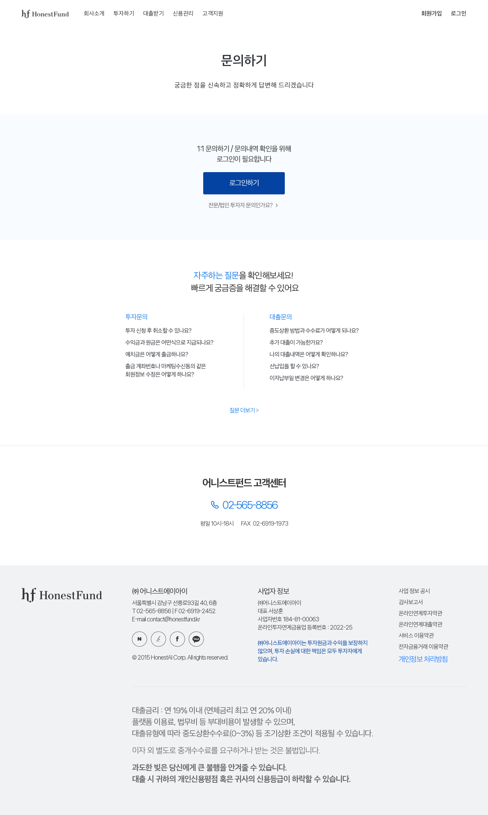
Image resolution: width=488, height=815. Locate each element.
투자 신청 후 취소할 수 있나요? (158, 331)
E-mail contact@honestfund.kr (166, 619)
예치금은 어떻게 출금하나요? (156, 354)
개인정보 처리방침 (423, 659)
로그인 (458, 13)
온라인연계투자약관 (420, 613)
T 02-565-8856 (151, 611)
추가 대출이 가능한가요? (296, 342)
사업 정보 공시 (414, 591)
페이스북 (177, 639)
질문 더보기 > (244, 410)
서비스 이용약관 (416, 636)
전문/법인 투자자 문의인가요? (243, 205)
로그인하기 (244, 183)
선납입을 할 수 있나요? (294, 366)
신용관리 (183, 13)
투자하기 (123, 13)
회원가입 (431, 13)
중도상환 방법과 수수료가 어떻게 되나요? (314, 331)
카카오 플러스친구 (196, 639)
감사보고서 (411, 602)
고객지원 (212, 13)
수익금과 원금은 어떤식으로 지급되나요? (169, 342)
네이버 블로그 (139, 639)
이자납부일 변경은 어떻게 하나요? (306, 378)
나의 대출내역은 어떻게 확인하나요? (309, 354)
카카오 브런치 (158, 639)
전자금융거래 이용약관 (423, 647)
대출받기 (153, 13)
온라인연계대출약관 (420, 624)
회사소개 (94, 13)
